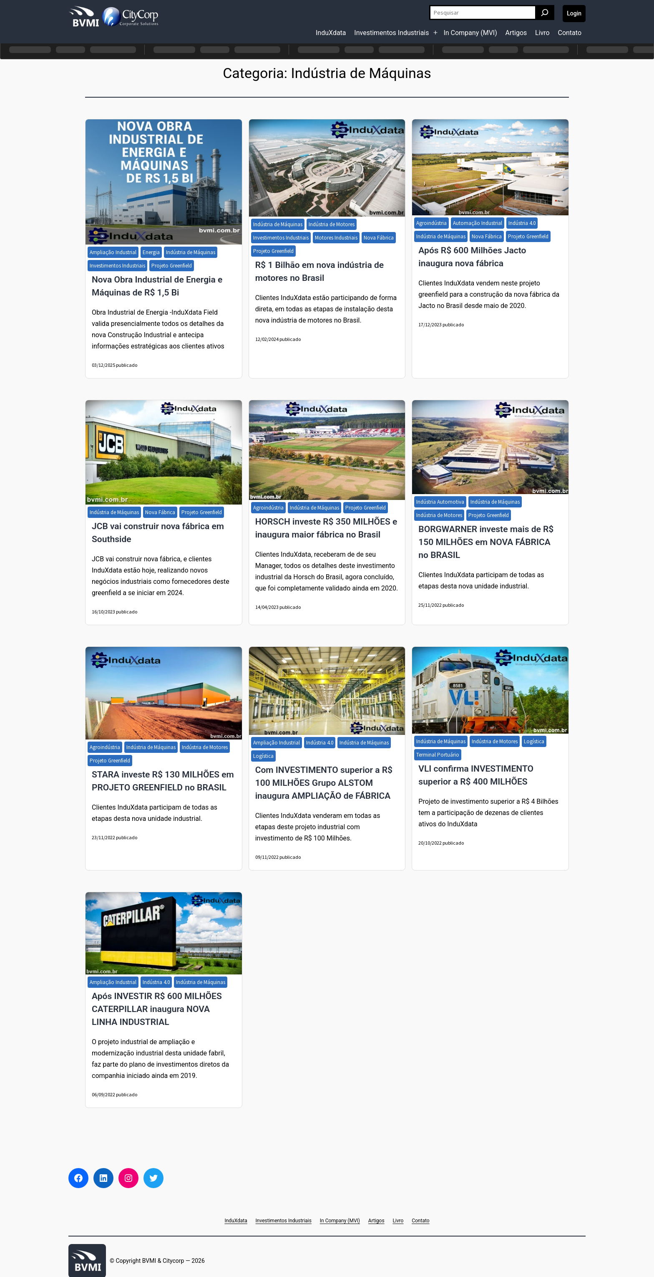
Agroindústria (431, 223)
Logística (263, 756)
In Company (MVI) (470, 33)
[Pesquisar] (544, 12)
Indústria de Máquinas (190, 252)
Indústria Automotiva (440, 501)
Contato (569, 33)
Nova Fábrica (379, 237)
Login (574, 13)
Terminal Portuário (437, 754)
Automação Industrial (477, 223)
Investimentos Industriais (391, 33)
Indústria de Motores (332, 224)
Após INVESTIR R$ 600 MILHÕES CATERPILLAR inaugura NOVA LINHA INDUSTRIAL (157, 1009)
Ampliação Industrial (113, 252)
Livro (542, 33)
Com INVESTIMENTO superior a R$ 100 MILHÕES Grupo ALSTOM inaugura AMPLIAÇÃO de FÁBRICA (323, 783)
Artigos (516, 33)
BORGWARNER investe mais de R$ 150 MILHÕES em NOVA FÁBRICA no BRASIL (485, 542)
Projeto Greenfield (171, 265)
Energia (151, 252)
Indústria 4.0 (522, 223)
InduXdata (331, 33)
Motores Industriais (336, 237)
